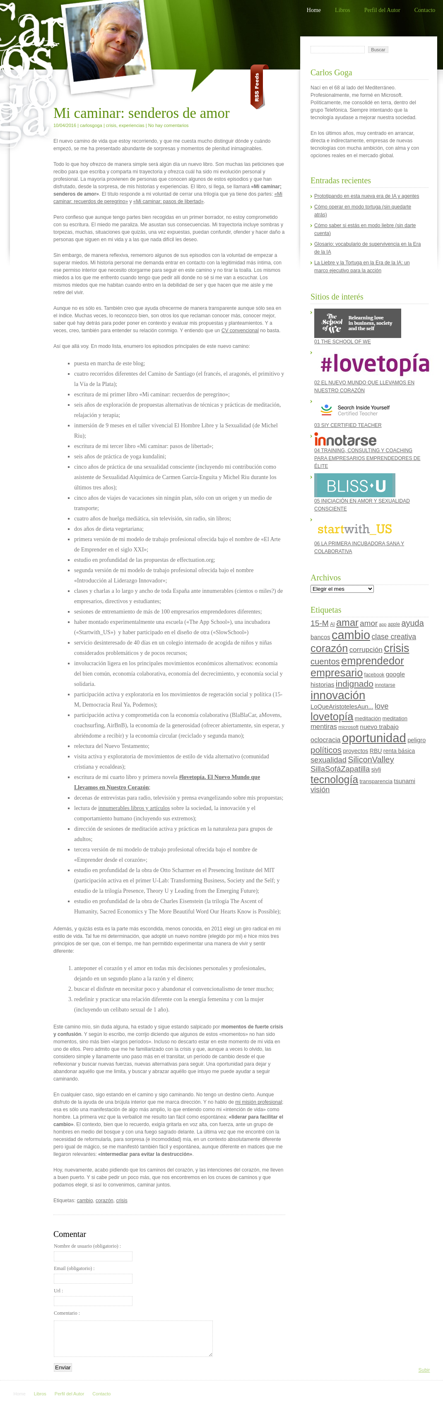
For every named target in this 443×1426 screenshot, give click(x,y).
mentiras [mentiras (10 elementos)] (324, 727)
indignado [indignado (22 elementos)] (354, 683)
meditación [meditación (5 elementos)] (368, 718)
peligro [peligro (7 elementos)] (416, 740)
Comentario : (67, 1313)
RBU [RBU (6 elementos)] (376, 751)
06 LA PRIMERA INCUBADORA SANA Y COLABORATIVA (359, 535)
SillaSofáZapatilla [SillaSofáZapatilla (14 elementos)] (340, 769)
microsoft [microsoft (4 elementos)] (348, 727)
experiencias (131, 125)
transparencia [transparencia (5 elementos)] (376, 781)
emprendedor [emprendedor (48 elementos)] (372, 660)
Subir (424, 1370)
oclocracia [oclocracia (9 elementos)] (326, 739)
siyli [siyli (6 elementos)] (376, 769)
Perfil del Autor (382, 10)
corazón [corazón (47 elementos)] (329, 648)
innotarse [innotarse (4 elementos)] (385, 685)
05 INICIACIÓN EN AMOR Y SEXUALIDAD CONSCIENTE (362, 492)
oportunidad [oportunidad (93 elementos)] (374, 738)
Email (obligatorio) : (93, 1274)
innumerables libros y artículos (134, 808)
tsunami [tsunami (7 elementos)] (404, 781)
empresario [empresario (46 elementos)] (337, 672)
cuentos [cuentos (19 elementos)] (325, 661)
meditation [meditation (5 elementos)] (395, 718)
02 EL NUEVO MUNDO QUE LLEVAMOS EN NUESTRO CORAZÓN (369, 371)
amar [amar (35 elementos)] (347, 622)
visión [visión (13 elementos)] (320, 790)
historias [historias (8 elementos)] (322, 684)
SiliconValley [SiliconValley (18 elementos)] (371, 759)
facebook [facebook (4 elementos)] (374, 675)
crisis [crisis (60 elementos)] (396, 648)
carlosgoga (91, 125)
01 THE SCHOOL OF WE (357, 327)
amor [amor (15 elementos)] (369, 623)
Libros (342, 10)
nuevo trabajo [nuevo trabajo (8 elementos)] (379, 726)
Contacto (425, 10)
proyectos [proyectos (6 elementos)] (355, 751)
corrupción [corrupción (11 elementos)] (366, 649)
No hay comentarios (168, 125)
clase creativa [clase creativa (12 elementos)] (393, 637)
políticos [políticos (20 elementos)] (326, 750)
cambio (85, 1200)
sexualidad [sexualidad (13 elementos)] (329, 760)
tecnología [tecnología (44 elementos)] (334, 779)
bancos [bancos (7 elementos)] (320, 637)
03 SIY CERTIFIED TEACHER (354, 413)
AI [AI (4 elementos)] (332, 624)
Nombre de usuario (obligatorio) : (93, 1252)
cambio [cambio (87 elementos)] (351, 635)
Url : (93, 1297)
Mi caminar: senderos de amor (141, 113)
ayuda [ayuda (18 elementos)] (412, 623)
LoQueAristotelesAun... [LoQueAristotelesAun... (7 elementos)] (342, 706)
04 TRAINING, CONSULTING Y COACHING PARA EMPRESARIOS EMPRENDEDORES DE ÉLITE (367, 450)
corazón (104, 1200)
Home (314, 10)
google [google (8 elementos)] (395, 674)
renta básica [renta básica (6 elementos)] (399, 751)
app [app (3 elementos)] (383, 624)
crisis (111, 125)
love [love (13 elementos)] (381, 706)
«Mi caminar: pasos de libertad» (168, 201)
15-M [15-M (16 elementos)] (320, 623)
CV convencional (240, 330)
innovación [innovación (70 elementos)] (338, 695)
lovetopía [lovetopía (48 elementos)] (332, 716)
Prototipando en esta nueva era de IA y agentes (366, 196)
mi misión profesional (258, 1102)
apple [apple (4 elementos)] (394, 624)
